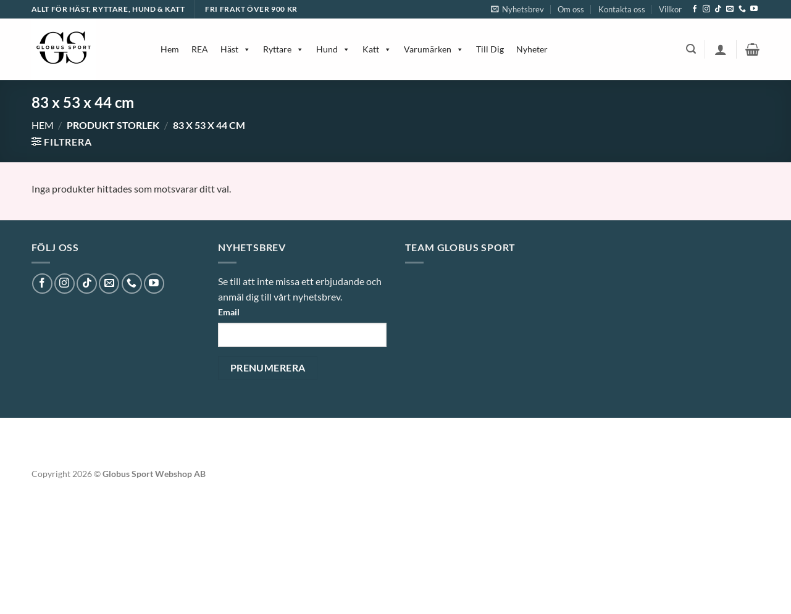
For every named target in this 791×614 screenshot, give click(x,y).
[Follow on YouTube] (754, 9)
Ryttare (283, 49)
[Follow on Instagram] (706, 9)
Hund (333, 49)
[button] (517, 9)
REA (199, 49)
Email (229, 312)
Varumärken (434, 49)
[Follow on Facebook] (694, 9)
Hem (170, 49)
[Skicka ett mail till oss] (730, 9)
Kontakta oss (621, 9)
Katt (376, 49)
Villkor (670, 9)
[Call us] (742, 9)
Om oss (571, 9)
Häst (235, 49)
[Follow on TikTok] (718, 9)
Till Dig (490, 49)
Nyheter (532, 49)
